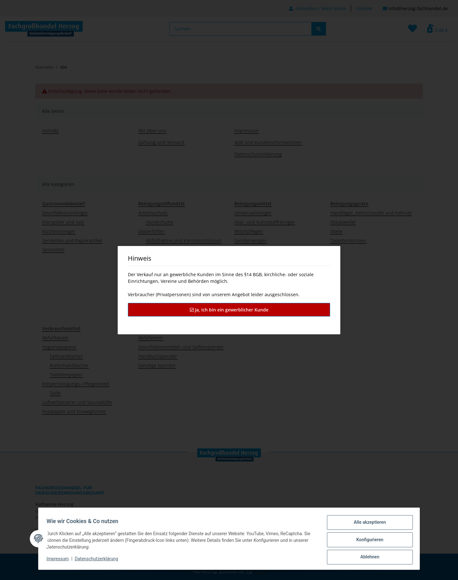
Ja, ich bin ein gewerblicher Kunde (229, 310)
